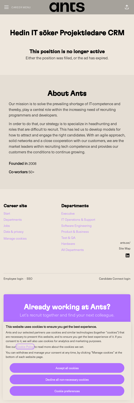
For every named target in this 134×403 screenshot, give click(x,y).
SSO (29, 278)
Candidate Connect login (114, 278)
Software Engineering (76, 225)
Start (7, 213)
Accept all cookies (67, 368)
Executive (68, 213)
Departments (13, 219)
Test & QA (68, 237)
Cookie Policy (25, 346)
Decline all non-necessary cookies (67, 379)
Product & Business (75, 231)
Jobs (7, 225)
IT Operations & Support (78, 219)
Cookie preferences (67, 391)
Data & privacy (13, 231)
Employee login (13, 278)
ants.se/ (125, 242)
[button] (127, 7)
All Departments (72, 249)
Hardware (68, 243)
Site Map (124, 248)
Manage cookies (15, 238)
